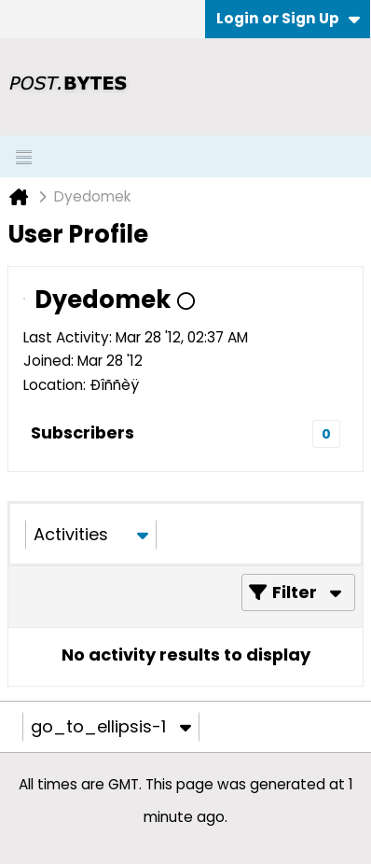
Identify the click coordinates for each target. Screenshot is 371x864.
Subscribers (82, 432)
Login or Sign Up (288, 18)
